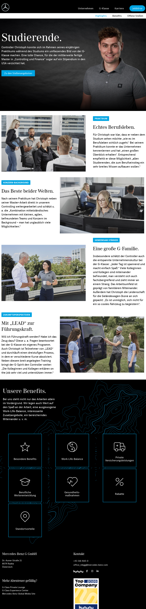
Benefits (117, 15)
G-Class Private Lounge (13, 587)
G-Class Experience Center (15, 590)
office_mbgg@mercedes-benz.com (90, 564)
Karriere (119, 8)
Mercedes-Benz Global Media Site (18, 593)
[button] (101, 118)
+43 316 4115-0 (80, 560)
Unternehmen (85, 8)
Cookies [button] (54, 605)
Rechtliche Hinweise (84, 605)
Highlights (101, 15)
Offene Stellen (135, 15)
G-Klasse (104, 8)
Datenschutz (66, 605)
